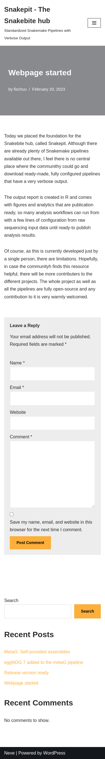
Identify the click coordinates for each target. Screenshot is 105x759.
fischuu (20, 89)
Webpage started (21, 683)
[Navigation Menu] (94, 23)
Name (17, 363)
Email (17, 387)
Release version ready (26, 672)
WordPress (54, 753)
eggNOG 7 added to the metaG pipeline (43, 662)
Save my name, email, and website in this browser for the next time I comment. (51, 526)
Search (11, 600)
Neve (9, 753)
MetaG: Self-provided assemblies (37, 651)
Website (18, 412)
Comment (21, 436)
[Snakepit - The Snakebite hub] (41, 23)
